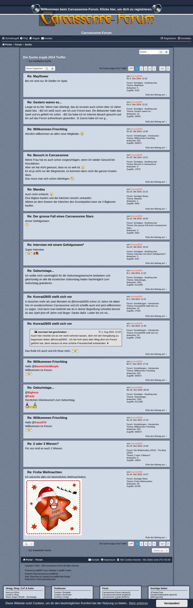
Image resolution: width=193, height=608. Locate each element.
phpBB (38, 570)
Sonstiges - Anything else (145, 83)
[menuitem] (24, 38)
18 (138, 308)
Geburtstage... (140, 280)
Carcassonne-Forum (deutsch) (116, 592)
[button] (131, 68)
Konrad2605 (136, 76)
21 (138, 114)
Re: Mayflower (37, 76)
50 (138, 484)
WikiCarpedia (156, 597)
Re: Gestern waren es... (44, 102)
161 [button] (162, 68)
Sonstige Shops (141, 196)
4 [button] (150, 68)
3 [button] (145, 68)
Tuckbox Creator (61, 597)
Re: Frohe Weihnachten (44, 472)
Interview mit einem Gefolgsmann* (150, 254)
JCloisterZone (156, 592)
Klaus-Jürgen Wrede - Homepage (21, 597)
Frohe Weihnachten (143, 481)
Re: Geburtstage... (40, 270)
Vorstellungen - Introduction (146, 136)
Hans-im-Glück (12, 592)
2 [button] (141, 68)
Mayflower (139, 85)
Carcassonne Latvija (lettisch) (115, 597)
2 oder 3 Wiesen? (142, 455)
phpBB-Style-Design (61, 577)
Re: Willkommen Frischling (47, 129)
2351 (139, 282)
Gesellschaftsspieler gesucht (163, 595)
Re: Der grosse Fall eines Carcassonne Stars (60, 216)
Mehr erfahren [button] (138, 603)
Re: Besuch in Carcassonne (47, 155)
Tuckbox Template (62, 592)
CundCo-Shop (12, 595)
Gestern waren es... (143, 111)
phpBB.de (54, 574)
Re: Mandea (36, 189)
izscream (43, 332)
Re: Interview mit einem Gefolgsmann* (55, 244)
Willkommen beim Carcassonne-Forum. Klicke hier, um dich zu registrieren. (96, 10)
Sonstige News (141, 479)
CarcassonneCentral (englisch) (116, 595)
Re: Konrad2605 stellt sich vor (49, 296)
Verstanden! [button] (172, 603)
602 (138, 140)
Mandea (138, 198)
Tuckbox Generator (63, 595)
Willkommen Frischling (144, 138)
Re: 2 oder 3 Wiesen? (43, 443)
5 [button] (154, 68)
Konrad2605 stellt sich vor (146, 306)
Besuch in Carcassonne (145, 164)
